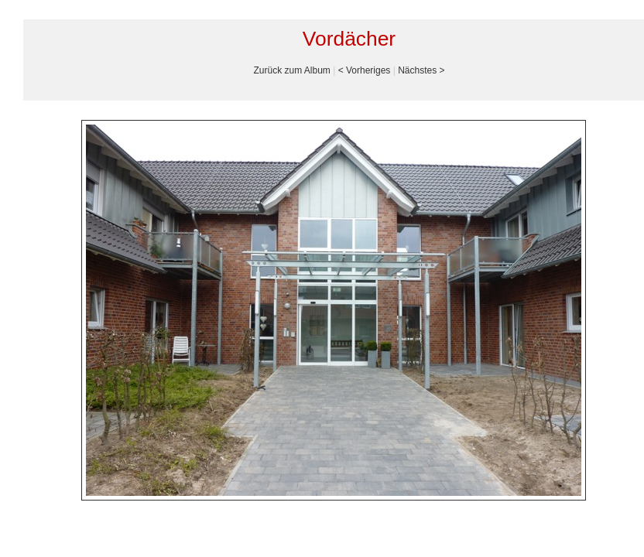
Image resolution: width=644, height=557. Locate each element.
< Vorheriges (364, 70)
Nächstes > (421, 70)
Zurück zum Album (291, 70)
